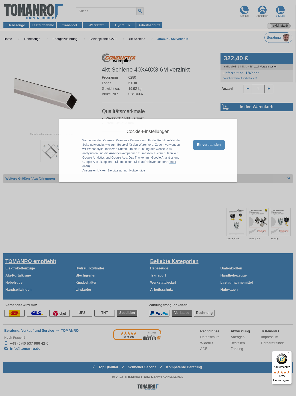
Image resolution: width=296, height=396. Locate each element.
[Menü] (289, 353)
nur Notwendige (134, 170)
